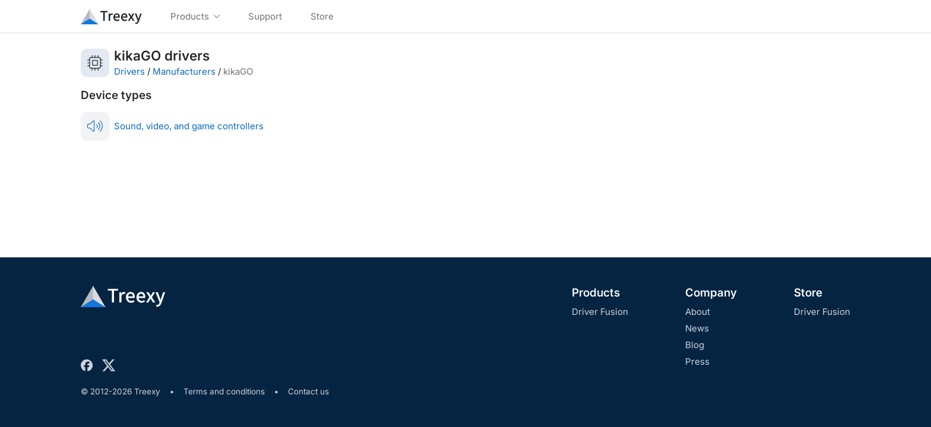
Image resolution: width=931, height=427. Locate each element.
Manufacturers (184, 71)
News (697, 328)
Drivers (129, 71)
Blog (694, 344)
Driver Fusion (600, 311)
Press (697, 361)
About (697, 311)
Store (808, 292)
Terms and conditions (224, 391)
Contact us (308, 391)
